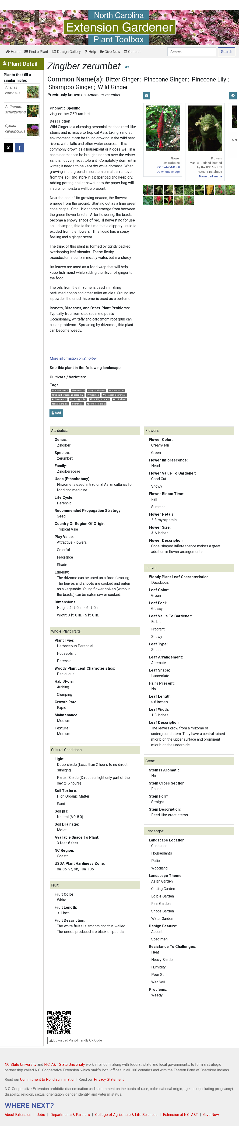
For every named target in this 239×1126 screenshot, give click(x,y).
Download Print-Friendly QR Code (75, 1040)
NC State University (20, 1064)
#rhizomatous (59, 399)
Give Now (110, 51)
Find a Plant (36, 51)
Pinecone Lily (209, 79)
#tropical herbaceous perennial (68, 395)
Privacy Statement (109, 1079)
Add (56, 413)
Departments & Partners (70, 1114)
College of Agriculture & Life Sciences (126, 1114)
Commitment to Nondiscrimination (47, 1079)
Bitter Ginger (122, 79)
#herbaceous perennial (114, 395)
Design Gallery (66, 51)
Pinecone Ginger (165, 79)
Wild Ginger (113, 87)
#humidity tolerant (99, 399)
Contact (132, 51)
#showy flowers (60, 390)
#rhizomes (93, 395)
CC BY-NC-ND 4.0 (168, 167)
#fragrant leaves (96, 390)
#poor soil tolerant (96, 403)
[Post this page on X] (8, 147)
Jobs (41, 1114)
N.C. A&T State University (64, 1064)
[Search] (191, 51)
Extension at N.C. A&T (180, 1114)
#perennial (77, 403)
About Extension (18, 1114)
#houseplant (78, 390)
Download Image (168, 171)
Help (90, 51)
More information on (73, 358)
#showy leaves (116, 390)
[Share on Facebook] (19, 147)
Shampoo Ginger (71, 87)
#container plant (60, 403)
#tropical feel (119, 399)
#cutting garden (78, 399)
